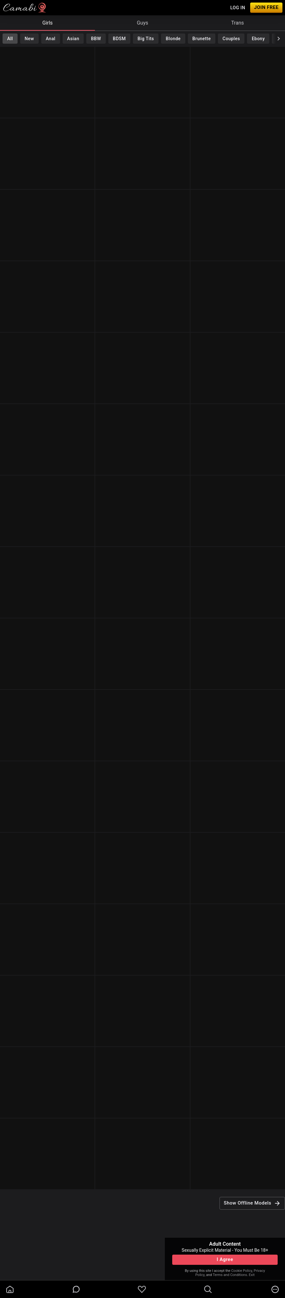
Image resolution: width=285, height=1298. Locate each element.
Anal (50, 38)
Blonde (173, 38)
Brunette (201, 38)
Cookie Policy (241, 1271)
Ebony (258, 38)
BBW (96, 38)
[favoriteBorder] (142, 1289)
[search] (208, 1289)
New (29, 38)
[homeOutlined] (9, 1289)
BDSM (119, 38)
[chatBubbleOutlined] (76, 1289)
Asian (73, 38)
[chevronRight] (278, 38)
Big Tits (146, 38)
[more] (275, 1289)
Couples (231, 38)
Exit (252, 1275)
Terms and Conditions (230, 1275)
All (10, 38)
